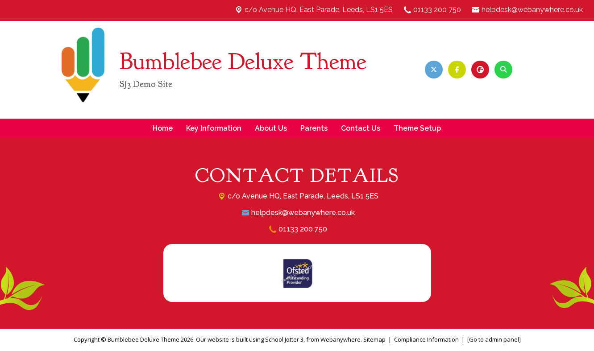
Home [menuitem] (163, 128)
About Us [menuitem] (271, 128)
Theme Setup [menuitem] (417, 128)
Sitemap (374, 339)
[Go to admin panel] (494, 339)
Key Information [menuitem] (213, 128)
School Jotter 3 (284, 339)
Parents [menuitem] (314, 128)
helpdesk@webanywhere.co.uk (532, 9)
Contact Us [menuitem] (360, 128)
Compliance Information (426, 339)
